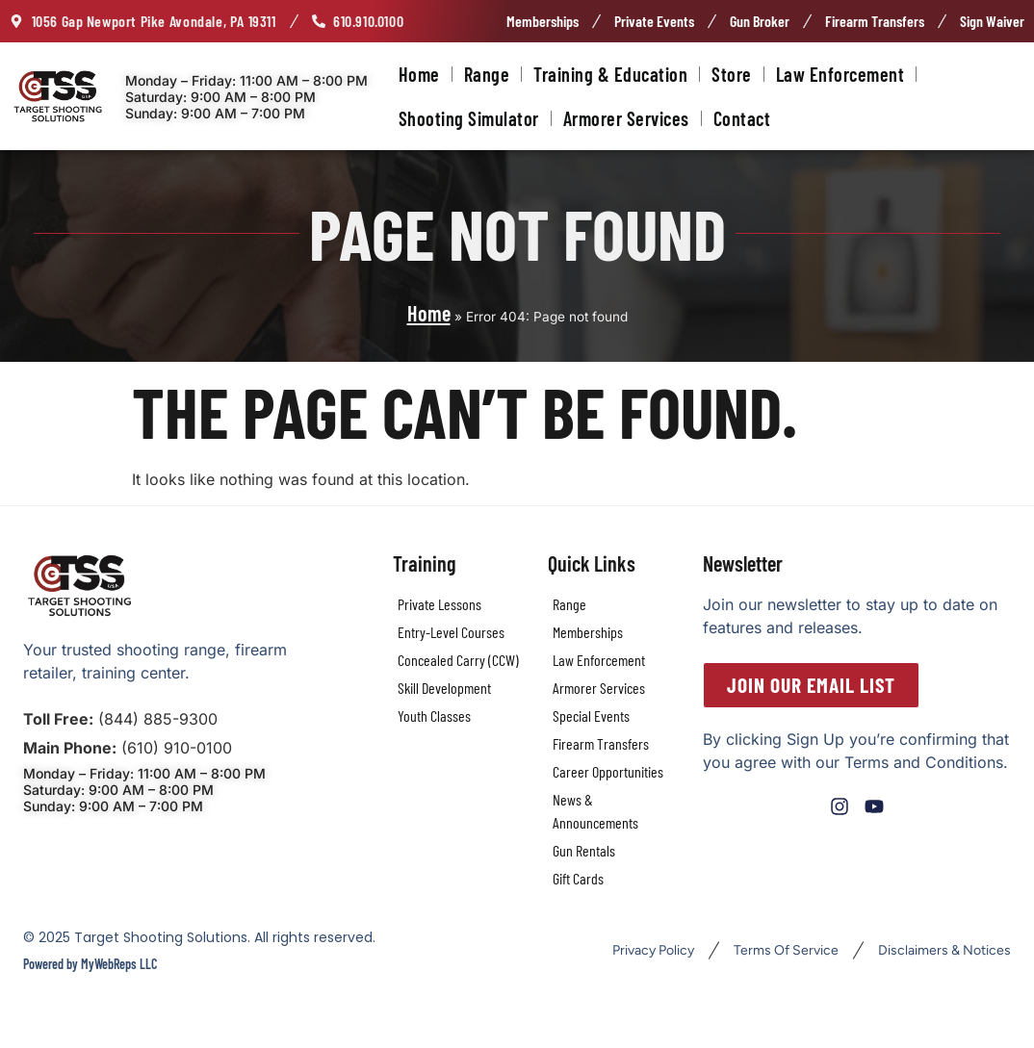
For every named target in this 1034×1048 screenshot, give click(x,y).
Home (419, 74)
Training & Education (610, 74)
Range (487, 74)
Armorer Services (626, 118)
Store (731, 74)
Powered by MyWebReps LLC (90, 964)
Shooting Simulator (469, 118)
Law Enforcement (840, 74)
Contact (742, 118)
